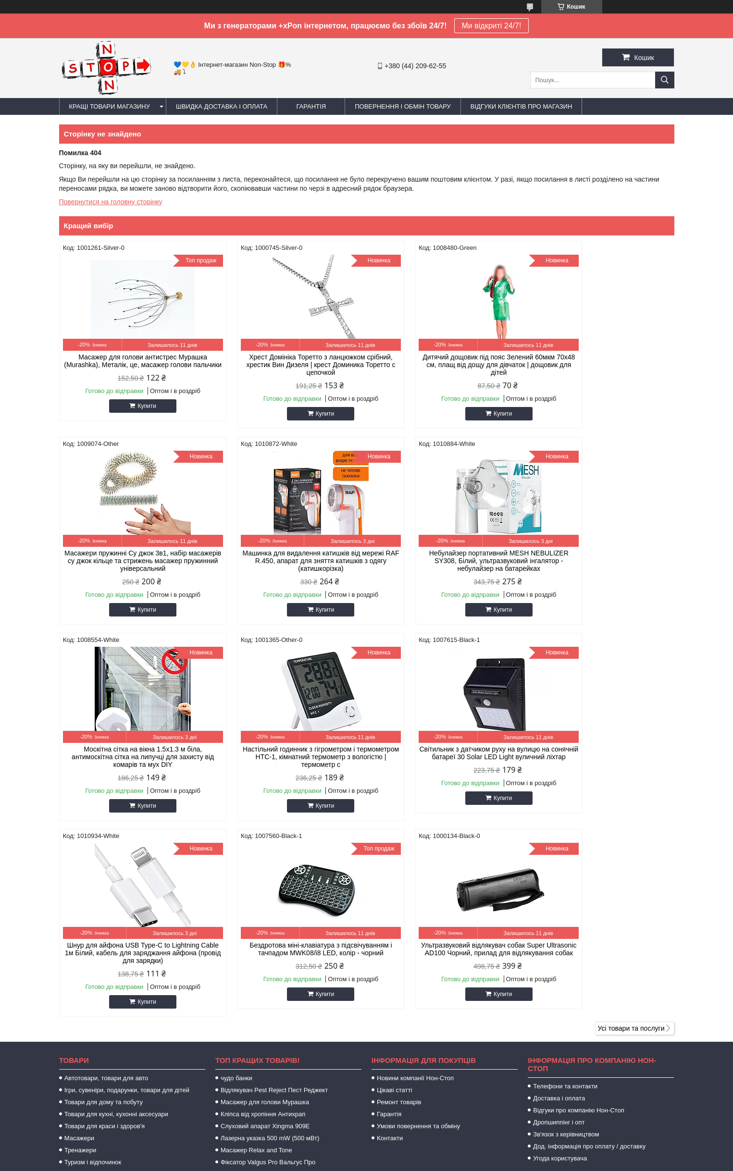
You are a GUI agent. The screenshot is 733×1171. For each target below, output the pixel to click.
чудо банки (236, 882)
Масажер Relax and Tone (256, 954)
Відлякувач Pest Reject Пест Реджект (274, 894)
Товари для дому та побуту (103, 906)
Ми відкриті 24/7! (492, 26)
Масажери (79, 942)
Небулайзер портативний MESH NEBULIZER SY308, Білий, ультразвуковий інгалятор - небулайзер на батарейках (288, 560)
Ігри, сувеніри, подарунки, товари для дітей (126, 894)
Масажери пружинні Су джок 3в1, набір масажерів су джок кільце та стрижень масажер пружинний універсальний (601, 364)
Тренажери (80, 954)
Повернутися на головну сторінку (110, 202)
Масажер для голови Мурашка (265, 906)
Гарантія (311, 106)
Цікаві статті (394, 894)
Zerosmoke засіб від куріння (261, 990)
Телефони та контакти (565, 890)
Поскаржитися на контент (388, 1162)
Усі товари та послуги (631, 832)
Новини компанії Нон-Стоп (415, 882)
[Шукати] (664, 80)
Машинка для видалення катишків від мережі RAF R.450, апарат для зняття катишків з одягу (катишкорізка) (132, 560)
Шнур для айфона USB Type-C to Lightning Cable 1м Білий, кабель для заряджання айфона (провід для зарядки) (288, 756)
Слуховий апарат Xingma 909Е (265, 930)
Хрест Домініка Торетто (254, 978)
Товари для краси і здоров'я (104, 930)
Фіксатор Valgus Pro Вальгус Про (268, 966)
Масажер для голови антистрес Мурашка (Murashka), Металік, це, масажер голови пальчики (132, 364)
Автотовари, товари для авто (106, 882)
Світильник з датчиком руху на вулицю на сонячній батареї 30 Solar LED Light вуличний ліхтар (132, 756)
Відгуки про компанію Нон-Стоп (578, 914)
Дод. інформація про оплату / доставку (589, 950)
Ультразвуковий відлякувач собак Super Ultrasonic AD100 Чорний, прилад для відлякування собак (601, 756)
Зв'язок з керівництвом (566, 938)
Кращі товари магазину (109, 106)
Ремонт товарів (399, 906)
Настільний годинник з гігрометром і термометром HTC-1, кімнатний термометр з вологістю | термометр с (601, 560)
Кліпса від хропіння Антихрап (263, 918)
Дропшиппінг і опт (558, 926)
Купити (136, 413)
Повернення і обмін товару (403, 106)
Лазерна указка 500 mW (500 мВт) (270, 942)
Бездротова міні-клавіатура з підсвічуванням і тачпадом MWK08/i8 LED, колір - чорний (445, 756)
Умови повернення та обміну (418, 930)
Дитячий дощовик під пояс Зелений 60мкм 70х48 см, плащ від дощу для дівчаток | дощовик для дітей (445, 364)
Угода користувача (560, 962)
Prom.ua (411, 1153)
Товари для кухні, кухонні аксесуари (116, 918)
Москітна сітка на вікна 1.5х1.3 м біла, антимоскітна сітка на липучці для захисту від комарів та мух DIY (444, 560)
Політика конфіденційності (462, 1162)
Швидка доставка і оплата (221, 106)
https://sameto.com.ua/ (416, 1052)
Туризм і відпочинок (93, 966)
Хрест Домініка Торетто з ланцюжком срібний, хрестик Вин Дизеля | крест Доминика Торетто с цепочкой (288, 364)
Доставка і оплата (559, 902)
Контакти (390, 942)
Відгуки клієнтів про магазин (521, 106)
